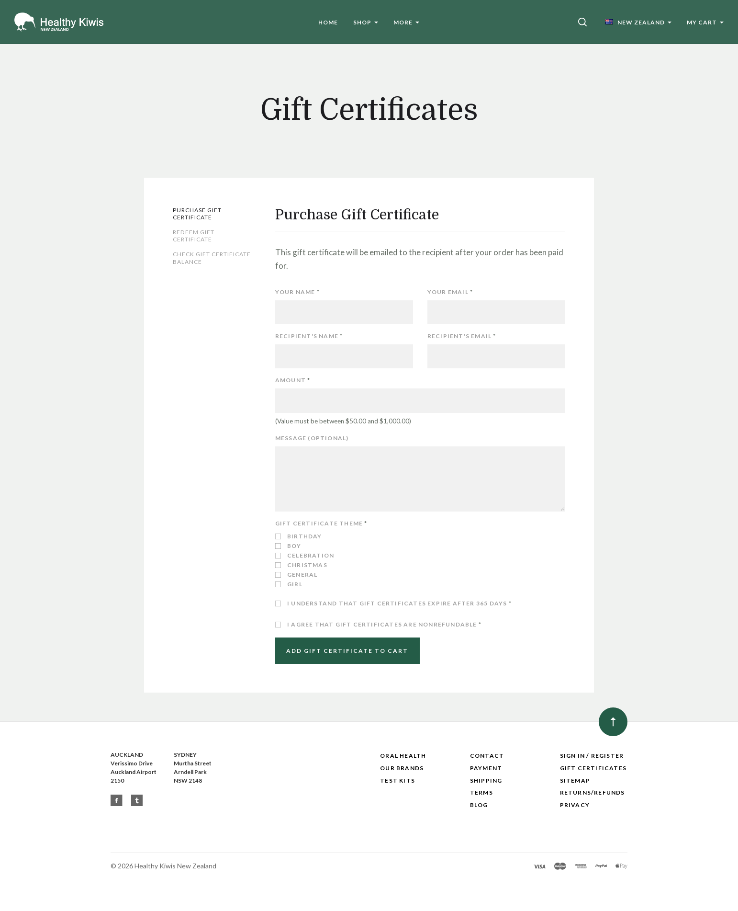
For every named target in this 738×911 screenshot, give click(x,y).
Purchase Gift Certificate (197, 213)
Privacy (575, 805)
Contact (487, 755)
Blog (479, 805)
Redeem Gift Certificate (193, 235)
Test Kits (397, 780)
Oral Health (403, 755)
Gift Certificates (593, 768)
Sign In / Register (592, 755)
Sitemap (575, 780)
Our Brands (402, 768)
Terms (481, 792)
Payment (486, 768)
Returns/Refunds (592, 792)
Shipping (486, 780)
